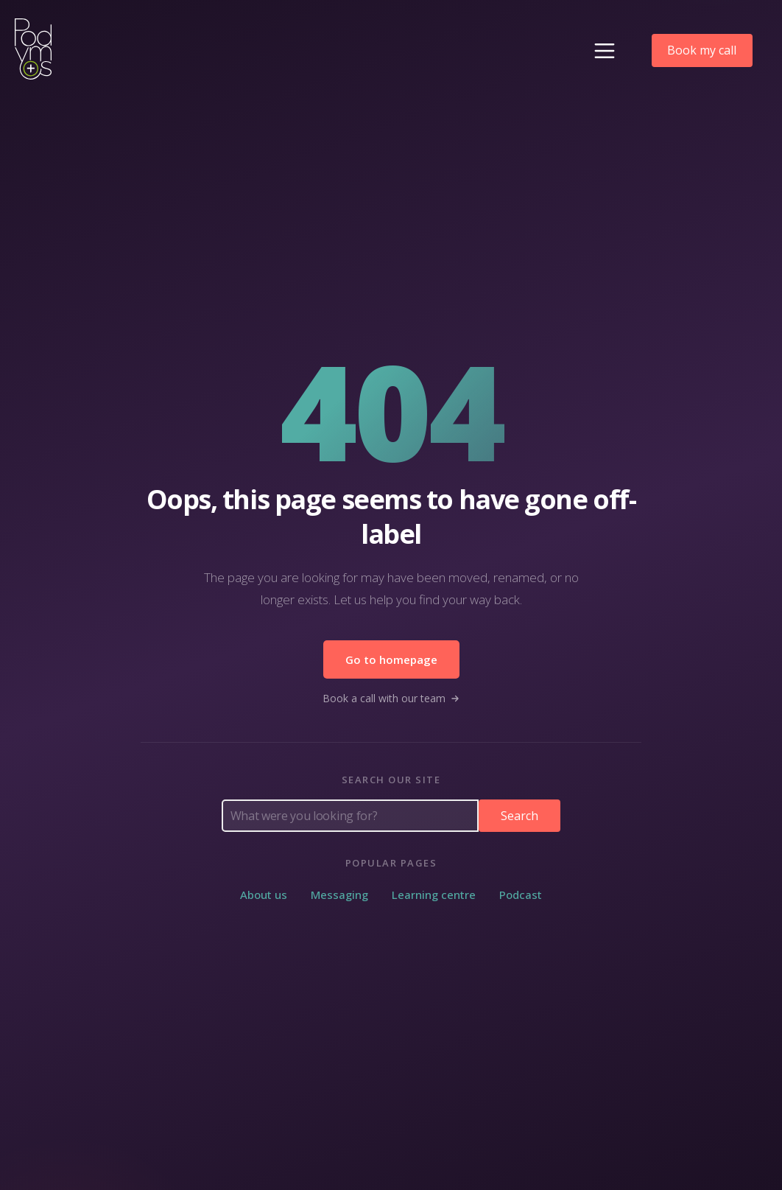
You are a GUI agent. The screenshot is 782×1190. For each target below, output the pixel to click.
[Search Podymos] (350, 815)
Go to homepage (391, 659)
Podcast (520, 894)
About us (263, 894)
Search (519, 816)
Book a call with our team (391, 698)
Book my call (701, 50)
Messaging (339, 894)
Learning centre (434, 894)
